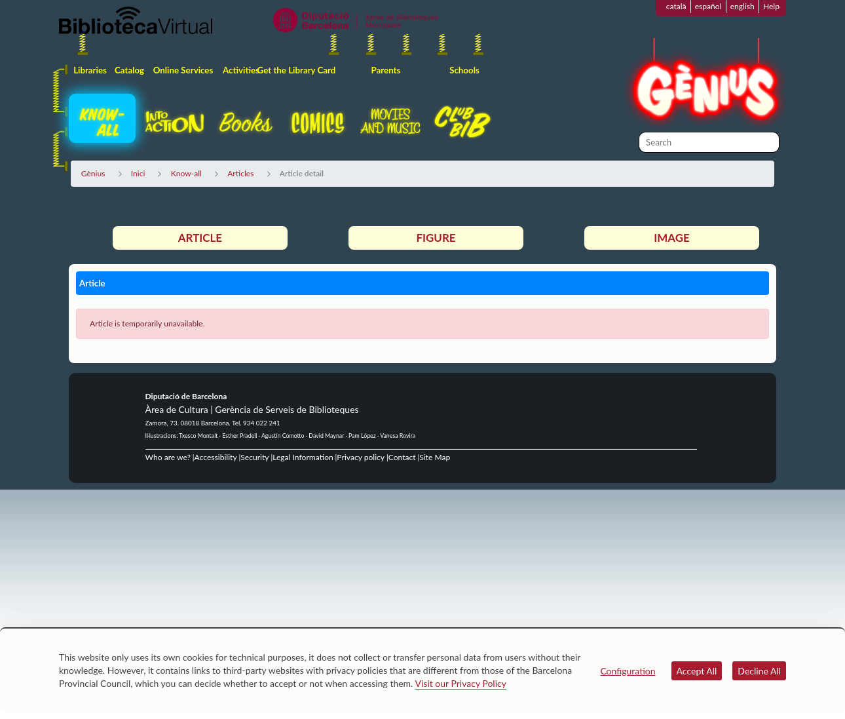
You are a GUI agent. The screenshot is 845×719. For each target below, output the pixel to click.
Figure (435, 237)
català (676, 6)
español (708, 6)
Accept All (697, 670)
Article (200, 237)
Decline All (759, 670)
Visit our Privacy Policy (460, 683)
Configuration (627, 670)
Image (671, 237)
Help (771, 6)
